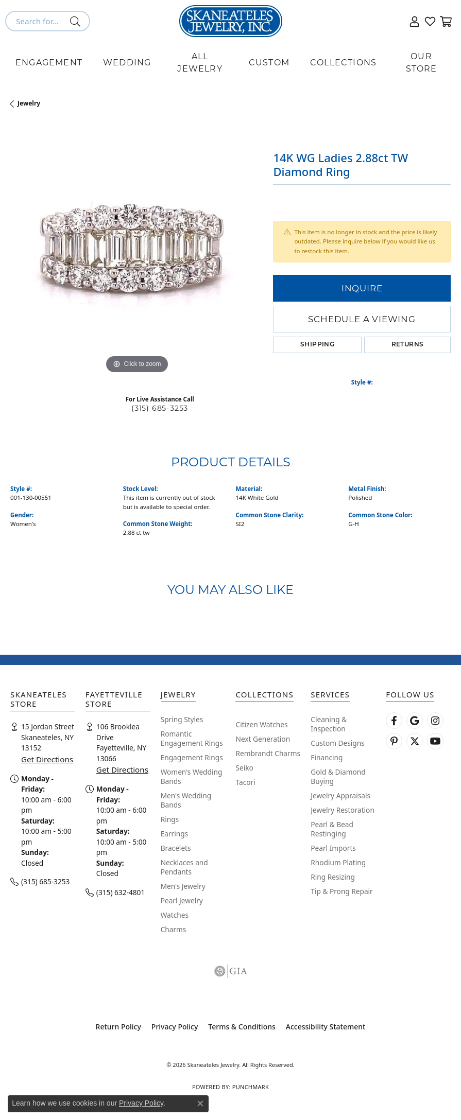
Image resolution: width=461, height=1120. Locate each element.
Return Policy (118, 1026)
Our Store (421, 62)
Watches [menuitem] (175, 915)
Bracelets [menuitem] (176, 848)
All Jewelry (199, 62)
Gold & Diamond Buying (338, 776)
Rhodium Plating (338, 862)
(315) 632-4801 (120, 892)
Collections (343, 62)
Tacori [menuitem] (245, 782)
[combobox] (35, 21)
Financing (327, 757)
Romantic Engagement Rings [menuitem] (192, 738)
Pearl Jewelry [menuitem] (182, 900)
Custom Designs (337, 743)
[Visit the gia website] (230, 971)
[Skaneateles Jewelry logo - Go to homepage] (230, 21)
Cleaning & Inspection (329, 723)
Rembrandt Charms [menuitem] (267, 753)
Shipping (317, 345)
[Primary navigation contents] (230, 62)
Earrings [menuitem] (175, 833)
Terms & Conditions (241, 1026)
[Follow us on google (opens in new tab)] (414, 720)
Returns (407, 345)
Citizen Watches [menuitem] (261, 724)
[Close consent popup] (200, 1103)
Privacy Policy (174, 1026)
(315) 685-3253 (159, 408)
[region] (136, 250)
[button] (414, 21)
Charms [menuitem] (173, 929)
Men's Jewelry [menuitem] (183, 886)
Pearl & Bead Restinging (332, 828)
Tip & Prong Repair (341, 891)
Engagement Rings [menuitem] (192, 757)
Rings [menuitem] (170, 819)
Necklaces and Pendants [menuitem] (184, 867)
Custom (269, 62)
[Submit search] (77, 21)
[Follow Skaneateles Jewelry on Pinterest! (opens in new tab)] (394, 741)
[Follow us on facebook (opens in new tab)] (394, 720)
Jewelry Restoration (342, 810)
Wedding (127, 62)
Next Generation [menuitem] (262, 739)
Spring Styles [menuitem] (182, 719)
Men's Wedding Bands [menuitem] (186, 800)
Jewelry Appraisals (340, 795)
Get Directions (47, 759)
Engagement (48, 62)
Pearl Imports (333, 848)
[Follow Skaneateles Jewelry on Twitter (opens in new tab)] (414, 741)
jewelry (29, 103)
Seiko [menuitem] (244, 768)
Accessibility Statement (326, 1026)
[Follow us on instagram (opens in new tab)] (435, 720)
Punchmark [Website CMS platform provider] (250, 1087)
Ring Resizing (333, 877)
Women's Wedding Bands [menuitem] (192, 776)
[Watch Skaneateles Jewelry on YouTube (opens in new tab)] (435, 741)
